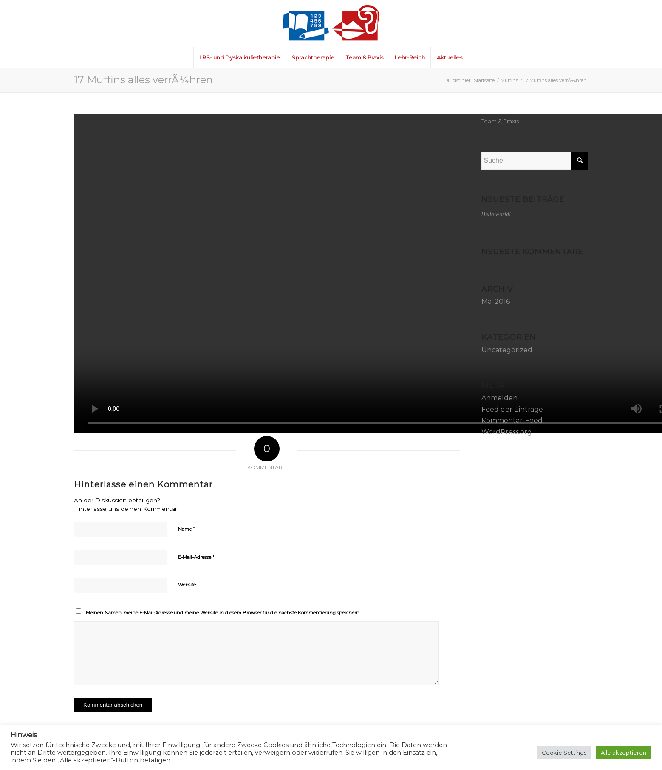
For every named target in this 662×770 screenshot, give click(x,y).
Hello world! (496, 214)
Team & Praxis (500, 121)
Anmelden (499, 398)
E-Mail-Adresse (196, 556)
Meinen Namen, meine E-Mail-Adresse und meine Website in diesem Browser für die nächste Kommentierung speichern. (223, 613)
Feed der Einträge (512, 409)
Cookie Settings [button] (564, 752)
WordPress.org (506, 432)
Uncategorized (506, 350)
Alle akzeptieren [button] (623, 752)
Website (187, 585)
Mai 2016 (495, 301)
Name (186, 528)
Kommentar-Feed (512, 420)
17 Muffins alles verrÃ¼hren (143, 80)
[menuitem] (239, 57)
